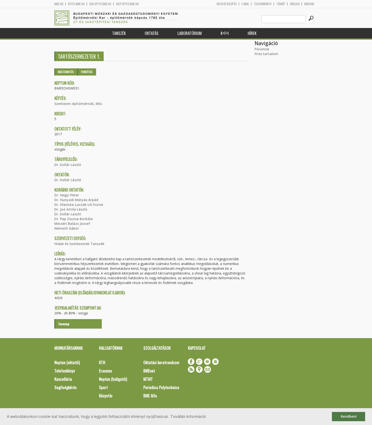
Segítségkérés (65, 387)
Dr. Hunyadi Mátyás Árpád (76, 200)
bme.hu (58, 3)
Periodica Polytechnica (161, 387)
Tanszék (119, 33)
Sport (103, 387)
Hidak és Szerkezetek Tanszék (79, 243)
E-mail (245, 3)
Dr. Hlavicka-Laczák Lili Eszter (78, 204)
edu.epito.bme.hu (100, 3)
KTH (102, 362)
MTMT (148, 379)
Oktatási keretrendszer (161, 362)
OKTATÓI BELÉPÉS (227, 3)
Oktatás (151, 33)
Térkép (280, 3)
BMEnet (149, 371)
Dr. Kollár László (67, 164)
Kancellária (63, 379)
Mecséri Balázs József (72, 223)
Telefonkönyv (263, 3)
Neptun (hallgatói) (113, 379)
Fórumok (262, 49)
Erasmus (105, 371)
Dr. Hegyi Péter (66, 195)
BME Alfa (150, 396)
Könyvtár (106, 396)
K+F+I (225, 33)
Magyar (309, 3)
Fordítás (87, 72)
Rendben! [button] (349, 416)
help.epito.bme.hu (127, 3)
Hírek (252, 33)
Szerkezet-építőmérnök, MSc (78, 103)
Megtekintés (66, 72)
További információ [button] (188, 416)
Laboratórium (189, 33)
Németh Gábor (66, 228)
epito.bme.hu (76, 3)
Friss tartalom (266, 54)
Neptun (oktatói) (67, 362)
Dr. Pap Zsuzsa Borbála (73, 219)
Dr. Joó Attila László (70, 209)
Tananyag (63, 323)
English (295, 3)
